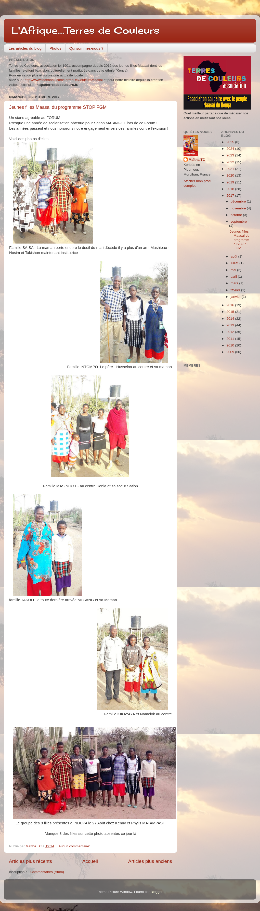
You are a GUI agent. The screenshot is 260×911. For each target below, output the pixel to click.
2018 (230, 189)
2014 (230, 318)
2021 (230, 169)
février (236, 290)
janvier (236, 297)
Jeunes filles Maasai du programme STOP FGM (58, 107)
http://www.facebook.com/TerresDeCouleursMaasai (64, 80)
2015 (230, 312)
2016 (230, 305)
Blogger (156, 892)
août (234, 256)
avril (234, 276)
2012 (230, 332)
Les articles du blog (25, 48)
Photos (55, 48)
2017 (230, 195)
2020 (230, 175)
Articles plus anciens (150, 861)
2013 (230, 325)
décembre (239, 201)
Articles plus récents (30, 861)
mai (234, 270)
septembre (239, 221)
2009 (230, 352)
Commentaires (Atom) (47, 872)
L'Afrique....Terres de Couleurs (85, 30)
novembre (239, 208)
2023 (230, 155)
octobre (237, 215)
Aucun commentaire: (74, 846)
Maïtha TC (197, 160)
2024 (230, 149)
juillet (235, 263)
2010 (230, 345)
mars (235, 283)
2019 (230, 182)
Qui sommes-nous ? (86, 48)
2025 (230, 142)
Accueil (90, 861)
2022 (230, 162)
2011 (230, 339)
